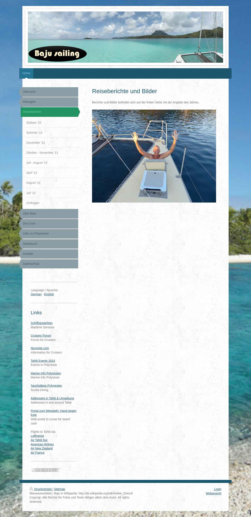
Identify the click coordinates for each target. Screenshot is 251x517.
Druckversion (41, 489)
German (36, 294)
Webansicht (213, 493)
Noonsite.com (40, 348)
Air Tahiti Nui (39, 440)
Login (217, 489)
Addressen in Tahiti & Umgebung (52, 398)
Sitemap (59, 489)
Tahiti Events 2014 (43, 360)
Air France (38, 452)
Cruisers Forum (41, 335)
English (49, 294)
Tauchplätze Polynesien (46, 385)
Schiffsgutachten (42, 323)
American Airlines (42, 444)
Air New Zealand (42, 448)
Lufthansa (37, 435)
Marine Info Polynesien (46, 373)
